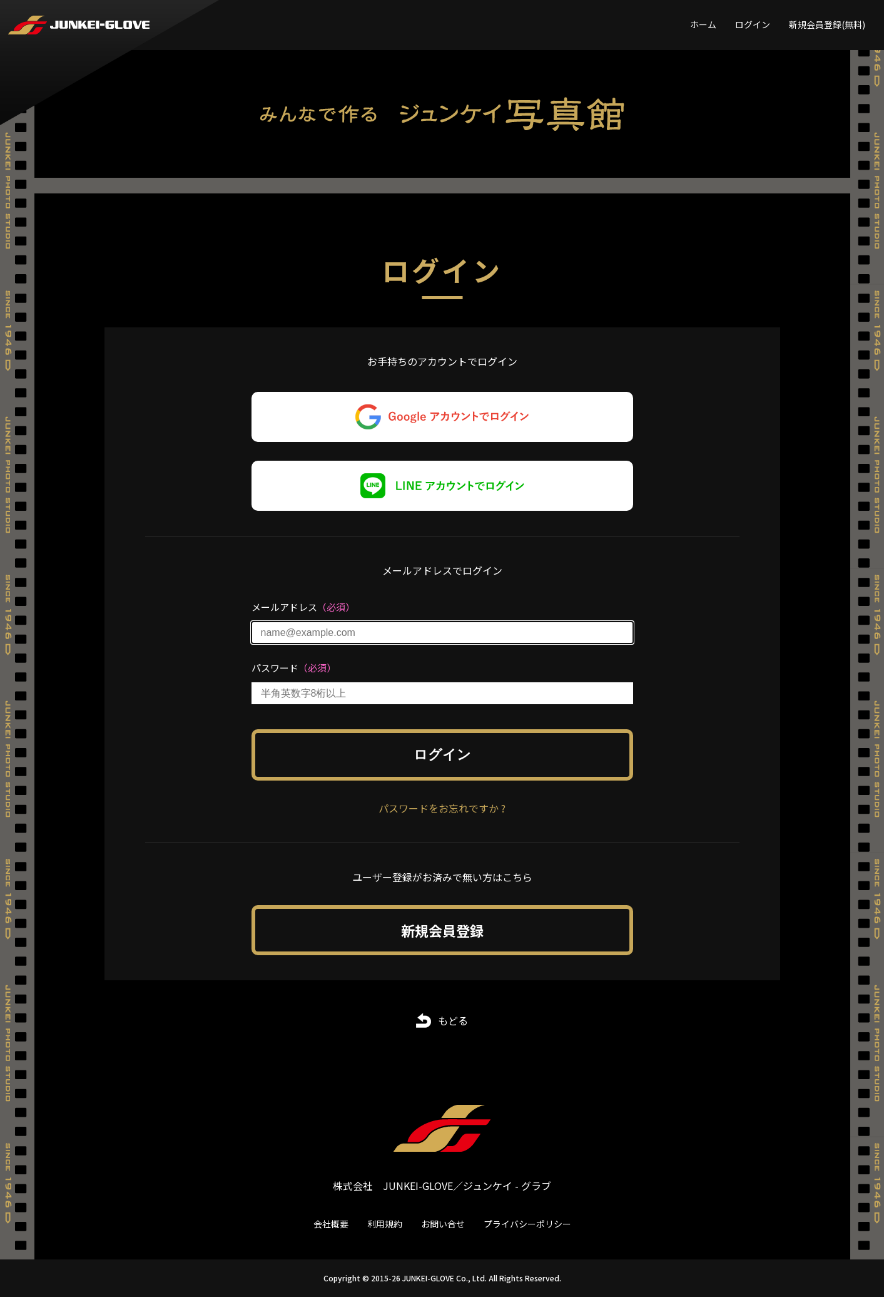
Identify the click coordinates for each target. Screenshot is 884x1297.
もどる (453, 1020)
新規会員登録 (442, 930)
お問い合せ (443, 1224)
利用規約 (384, 1224)
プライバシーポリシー (527, 1224)
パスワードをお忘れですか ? (442, 808)
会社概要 (330, 1224)
